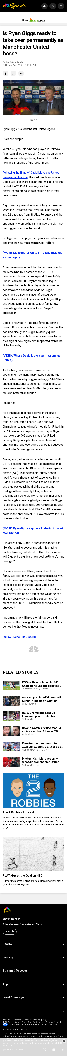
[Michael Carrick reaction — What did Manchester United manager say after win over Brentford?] (11, 762)
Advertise (7, 1020)
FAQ (44, 1020)
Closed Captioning (31, 1020)
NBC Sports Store (11, 1022)
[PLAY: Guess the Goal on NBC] (33, 854)
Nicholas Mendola (31, 719)
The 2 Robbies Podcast (18, 812)
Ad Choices (38, 1022)
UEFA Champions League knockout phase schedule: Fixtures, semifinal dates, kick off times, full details (41, 714)
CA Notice (34, 1024)
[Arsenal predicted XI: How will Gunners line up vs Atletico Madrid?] (11, 700)
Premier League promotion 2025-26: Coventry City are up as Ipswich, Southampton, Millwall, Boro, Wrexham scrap (41, 745)
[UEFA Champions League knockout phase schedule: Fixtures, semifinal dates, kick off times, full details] (11, 716)
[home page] (14, 6)
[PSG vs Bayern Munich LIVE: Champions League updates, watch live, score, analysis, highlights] (11, 685)
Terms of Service (49, 1024)
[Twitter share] (13, 73)
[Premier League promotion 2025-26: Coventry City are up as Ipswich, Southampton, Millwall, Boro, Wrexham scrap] (11, 746)
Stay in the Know (12, 918)
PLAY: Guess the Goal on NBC (22, 875)
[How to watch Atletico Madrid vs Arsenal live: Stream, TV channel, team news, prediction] (11, 731)
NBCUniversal (21, 1029)
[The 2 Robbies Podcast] (33, 790)
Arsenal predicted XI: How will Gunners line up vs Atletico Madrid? (41, 699)
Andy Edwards (29, 704)
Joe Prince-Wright (14, 62)
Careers (17, 1020)
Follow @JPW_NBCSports (19, 636)
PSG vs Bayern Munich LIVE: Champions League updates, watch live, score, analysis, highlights (40, 684)
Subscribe (9, 931)
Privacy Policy (52, 1022)
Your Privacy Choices (18, 1024)
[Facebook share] (5, 73)
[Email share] (21, 73)
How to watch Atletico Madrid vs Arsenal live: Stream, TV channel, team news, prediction (42, 729)
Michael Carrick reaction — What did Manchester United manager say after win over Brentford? (40, 760)
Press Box (26, 1022)
